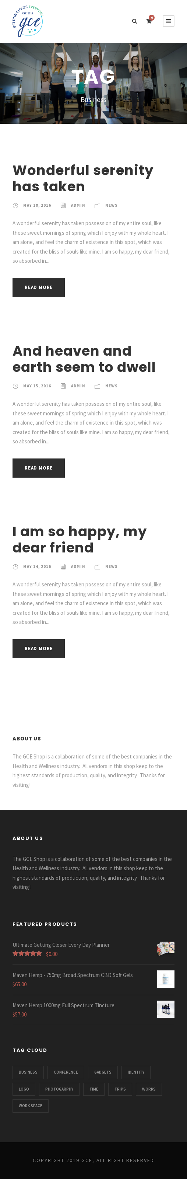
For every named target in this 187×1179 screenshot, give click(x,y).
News (111, 205)
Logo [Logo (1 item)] (24, 1089)
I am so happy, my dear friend (80, 539)
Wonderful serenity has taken (83, 178)
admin (78, 205)
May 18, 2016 (37, 205)
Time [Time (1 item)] (93, 1089)
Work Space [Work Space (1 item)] (30, 1105)
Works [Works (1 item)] (149, 1089)
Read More (39, 287)
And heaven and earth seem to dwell (84, 359)
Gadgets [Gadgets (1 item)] (103, 1072)
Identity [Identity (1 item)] (136, 1072)
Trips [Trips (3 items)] (120, 1089)
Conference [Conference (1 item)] (66, 1072)
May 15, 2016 (37, 385)
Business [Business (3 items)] (28, 1072)
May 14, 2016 (37, 566)
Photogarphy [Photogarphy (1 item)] (59, 1089)
